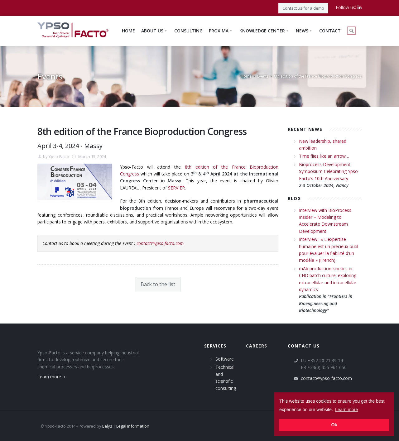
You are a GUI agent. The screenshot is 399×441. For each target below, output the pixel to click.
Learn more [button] (346, 409)
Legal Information (132, 426)
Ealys (107, 426)
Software (224, 359)
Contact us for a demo (303, 8)
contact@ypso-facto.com (160, 243)
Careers (256, 346)
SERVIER (176, 188)
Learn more (52, 377)
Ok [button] (334, 424)
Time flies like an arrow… (324, 156)
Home (246, 76)
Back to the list (158, 284)
